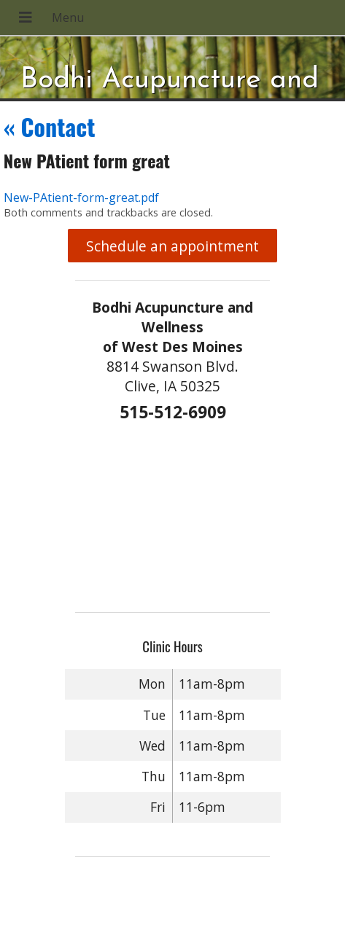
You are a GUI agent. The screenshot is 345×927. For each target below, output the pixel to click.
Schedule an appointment (172, 246)
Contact (50, 126)
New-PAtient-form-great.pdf (81, 197)
